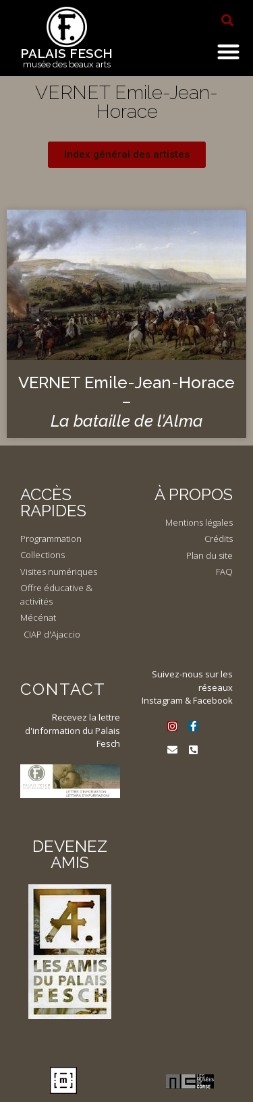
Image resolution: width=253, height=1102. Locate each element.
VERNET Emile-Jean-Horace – (126, 402)
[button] (227, 20)
